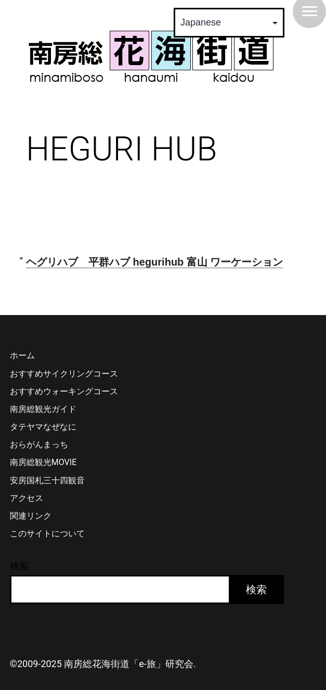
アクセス (26, 498)
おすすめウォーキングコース (64, 391)
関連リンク (30, 516)
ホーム (22, 355)
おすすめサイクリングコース (64, 374)
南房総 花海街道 (151, 56)
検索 (19, 565)
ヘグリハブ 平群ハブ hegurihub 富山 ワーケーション (154, 262)
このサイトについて (47, 533)
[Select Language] (229, 22)
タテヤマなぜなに (43, 427)
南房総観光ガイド (43, 409)
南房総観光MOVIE (43, 462)
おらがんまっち (39, 444)
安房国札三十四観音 (47, 480)
